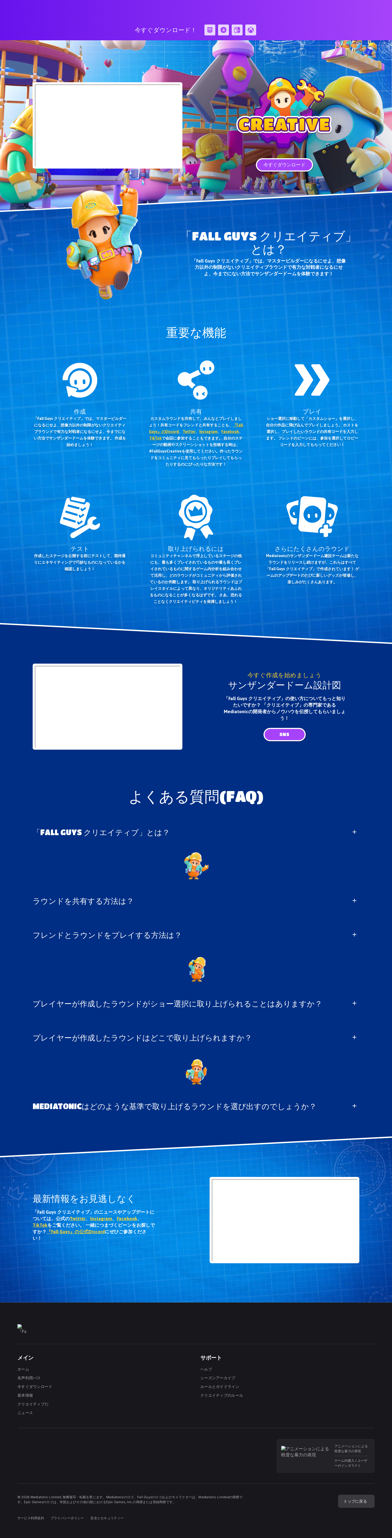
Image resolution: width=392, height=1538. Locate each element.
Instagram (208, 431)
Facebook (230, 431)
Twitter (189, 431)
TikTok (155, 438)
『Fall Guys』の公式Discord (76, 1231)
